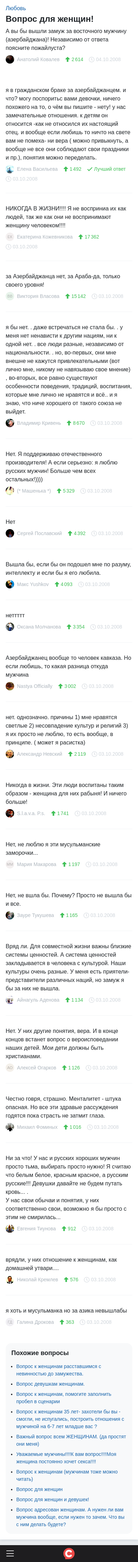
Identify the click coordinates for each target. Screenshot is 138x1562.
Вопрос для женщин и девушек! (52, 1499)
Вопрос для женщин (39, 1489)
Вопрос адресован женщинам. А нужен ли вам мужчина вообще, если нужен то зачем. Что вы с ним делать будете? (70, 1517)
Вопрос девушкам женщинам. (50, 1384)
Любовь (16, 8)
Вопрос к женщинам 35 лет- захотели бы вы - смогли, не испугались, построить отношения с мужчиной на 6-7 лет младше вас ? (70, 1419)
